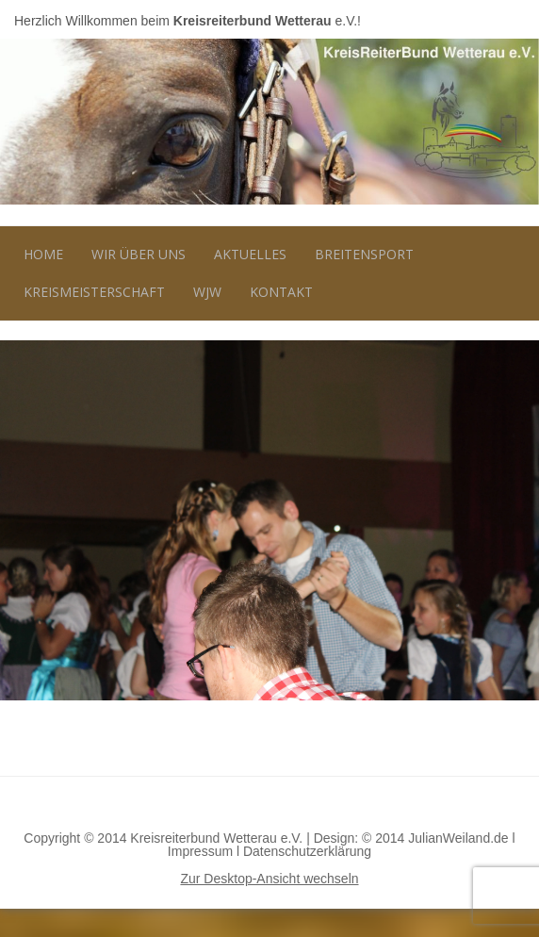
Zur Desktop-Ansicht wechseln (269, 878)
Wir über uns (138, 254)
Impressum (200, 851)
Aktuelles (250, 254)
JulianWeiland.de (458, 838)
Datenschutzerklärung (307, 851)
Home (43, 254)
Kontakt (281, 292)
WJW (207, 292)
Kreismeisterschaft (94, 292)
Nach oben (269, 804)
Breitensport (364, 254)
